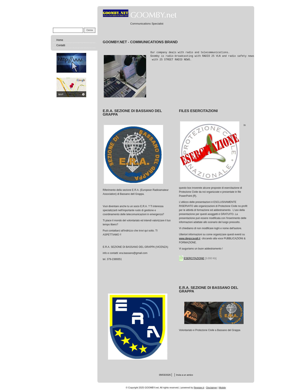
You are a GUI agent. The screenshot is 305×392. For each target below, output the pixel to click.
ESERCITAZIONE (194, 258)
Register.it (199, 387)
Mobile (222, 387)
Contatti (60, 45)
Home (59, 40)
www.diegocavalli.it (189, 238)
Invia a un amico (184, 375)
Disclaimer (211, 387)
